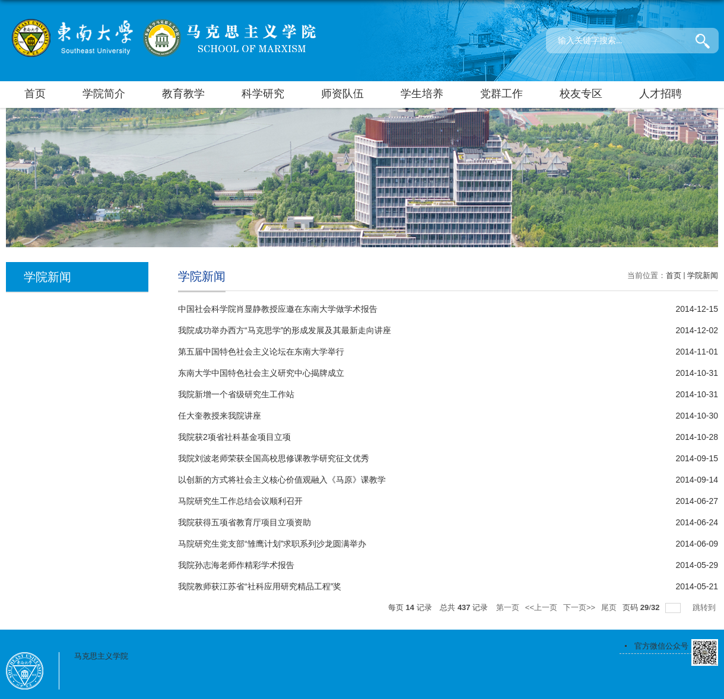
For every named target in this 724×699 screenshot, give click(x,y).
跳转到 (705, 607)
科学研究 (263, 94)
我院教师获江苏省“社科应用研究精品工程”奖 (259, 586)
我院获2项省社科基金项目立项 (234, 437)
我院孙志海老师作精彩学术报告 (236, 565)
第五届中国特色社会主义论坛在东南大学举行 (261, 351)
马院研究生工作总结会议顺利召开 (240, 501)
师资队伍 (342, 94)
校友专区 (581, 94)
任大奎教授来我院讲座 (219, 415)
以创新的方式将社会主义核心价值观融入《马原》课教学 (282, 479)
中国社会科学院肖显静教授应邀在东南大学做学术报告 (277, 309)
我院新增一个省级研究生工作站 (236, 394)
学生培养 (422, 94)
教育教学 (183, 94)
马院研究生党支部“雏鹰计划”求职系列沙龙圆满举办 (272, 543)
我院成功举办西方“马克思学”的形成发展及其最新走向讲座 (284, 330)
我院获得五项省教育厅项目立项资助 (244, 522)
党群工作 (501, 94)
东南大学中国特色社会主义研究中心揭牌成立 (261, 373)
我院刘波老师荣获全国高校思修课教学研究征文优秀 (273, 458)
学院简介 (103, 94)
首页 (35, 94)
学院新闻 (702, 275)
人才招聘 (660, 94)
